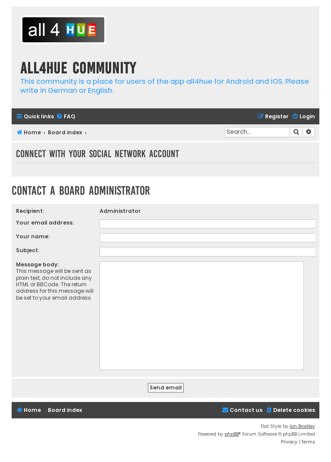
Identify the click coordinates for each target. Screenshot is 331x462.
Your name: (33, 236)
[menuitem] (65, 117)
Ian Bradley (302, 426)
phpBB (232, 434)
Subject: (27, 250)
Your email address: (45, 222)
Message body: (37, 264)
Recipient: (30, 211)
